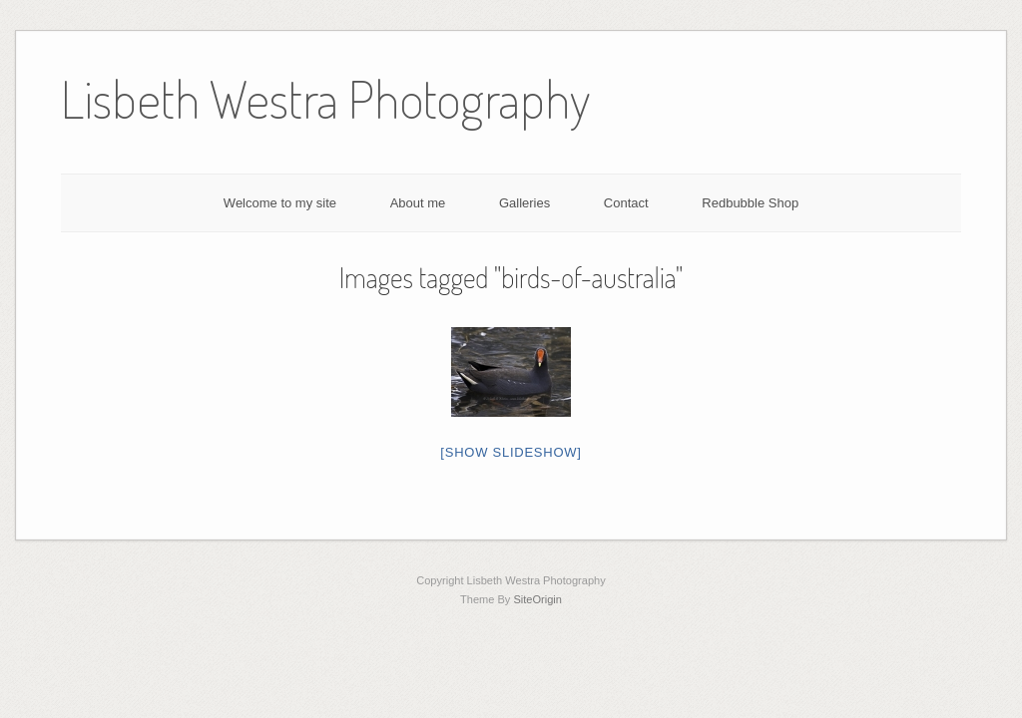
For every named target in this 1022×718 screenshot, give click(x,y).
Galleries (524, 202)
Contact (626, 202)
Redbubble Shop (750, 202)
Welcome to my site (280, 202)
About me (418, 202)
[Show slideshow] (510, 452)
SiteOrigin (537, 599)
